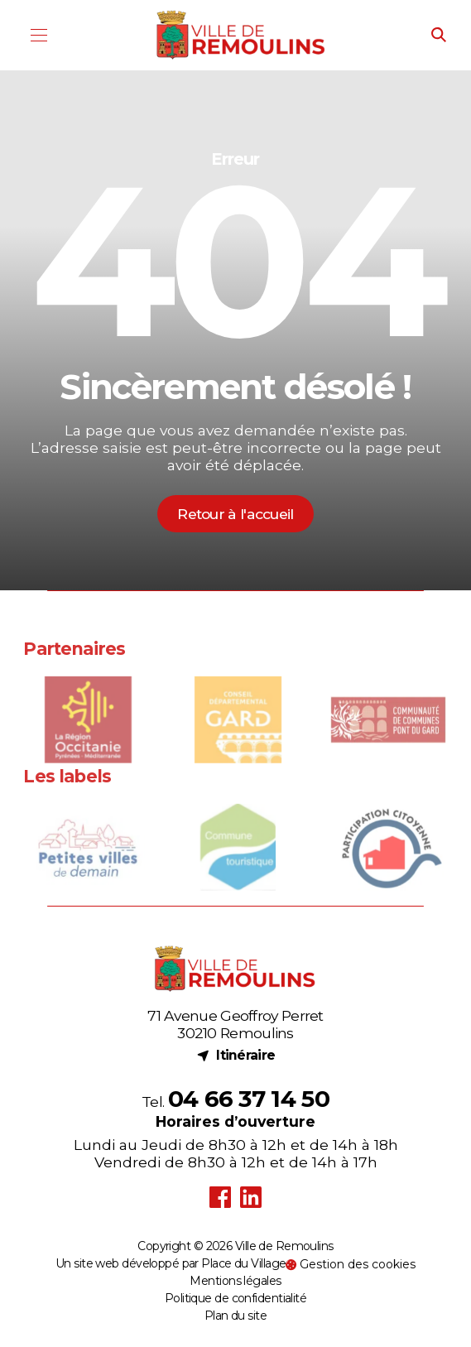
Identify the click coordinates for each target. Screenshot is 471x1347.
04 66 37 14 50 (248, 1099)
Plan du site (235, 1315)
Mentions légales (235, 1280)
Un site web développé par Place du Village (170, 1263)
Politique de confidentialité (235, 1298)
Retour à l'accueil (235, 513)
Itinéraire (236, 1055)
